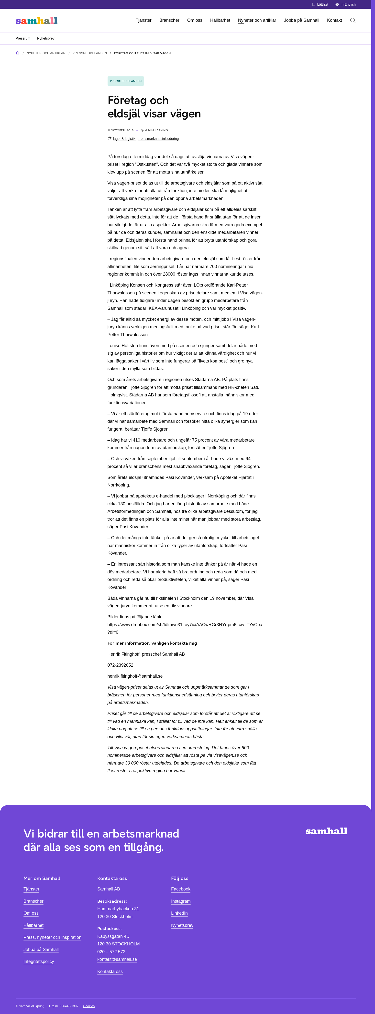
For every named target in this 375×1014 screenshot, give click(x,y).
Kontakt (334, 20)
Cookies (89, 1006)
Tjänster (144, 20)
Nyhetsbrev (46, 38)
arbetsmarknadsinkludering (158, 139)
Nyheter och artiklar (257, 20)
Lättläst (319, 4)
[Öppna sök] (353, 20)
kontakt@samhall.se (117, 959)
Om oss (194, 20)
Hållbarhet (220, 20)
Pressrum (23, 38)
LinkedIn (179, 913)
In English (345, 4)
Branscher (169, 20)
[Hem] (36, 20)
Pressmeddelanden (90, 53)
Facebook (180, 889)
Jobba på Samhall (301, 20)
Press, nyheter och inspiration (52, 937)
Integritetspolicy (38, 961)
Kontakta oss (110, 971)
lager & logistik (124, 139)
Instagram (181, 901)
